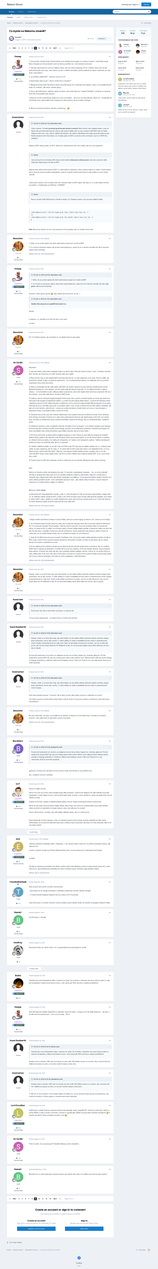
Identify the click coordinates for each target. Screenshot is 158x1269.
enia (18, 839)
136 (18, 1128)
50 (18, 931)
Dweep (18, 56)
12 (46, 48)
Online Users (28, 17)
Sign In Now (84, 1229)
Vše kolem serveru (34, 40)
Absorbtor (18, 238)
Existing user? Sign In (130, 4)
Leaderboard (41, 17)
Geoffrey (18, 942)
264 (18, 903)
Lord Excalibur (18, 1105)
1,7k (18, 79)
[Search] (124, 11)
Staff (18, 17)
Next (55, 48)
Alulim (18, 975)
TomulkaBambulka (17, 883)
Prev (14, 48)
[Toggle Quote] (32, 123)
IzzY (18, 784)
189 (18, 998)
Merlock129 (145, 44)
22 (18, 760)
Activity (20, 12)
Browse (11, 13)
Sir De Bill (18, 362)
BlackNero (18, 741)
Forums (10, 17)
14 (18, 962)
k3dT (19, 37)
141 (18, 861)
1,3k (18, 382)
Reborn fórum (15, 4)
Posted (36, 57)
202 (18, 806)
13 (50, 48)
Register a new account (36, 1229)
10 (39, 48)
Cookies (79, 1263)
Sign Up (146, 4)
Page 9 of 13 (69, 48)
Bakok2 (17, 912)
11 (42, 48)
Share (91, 38)
